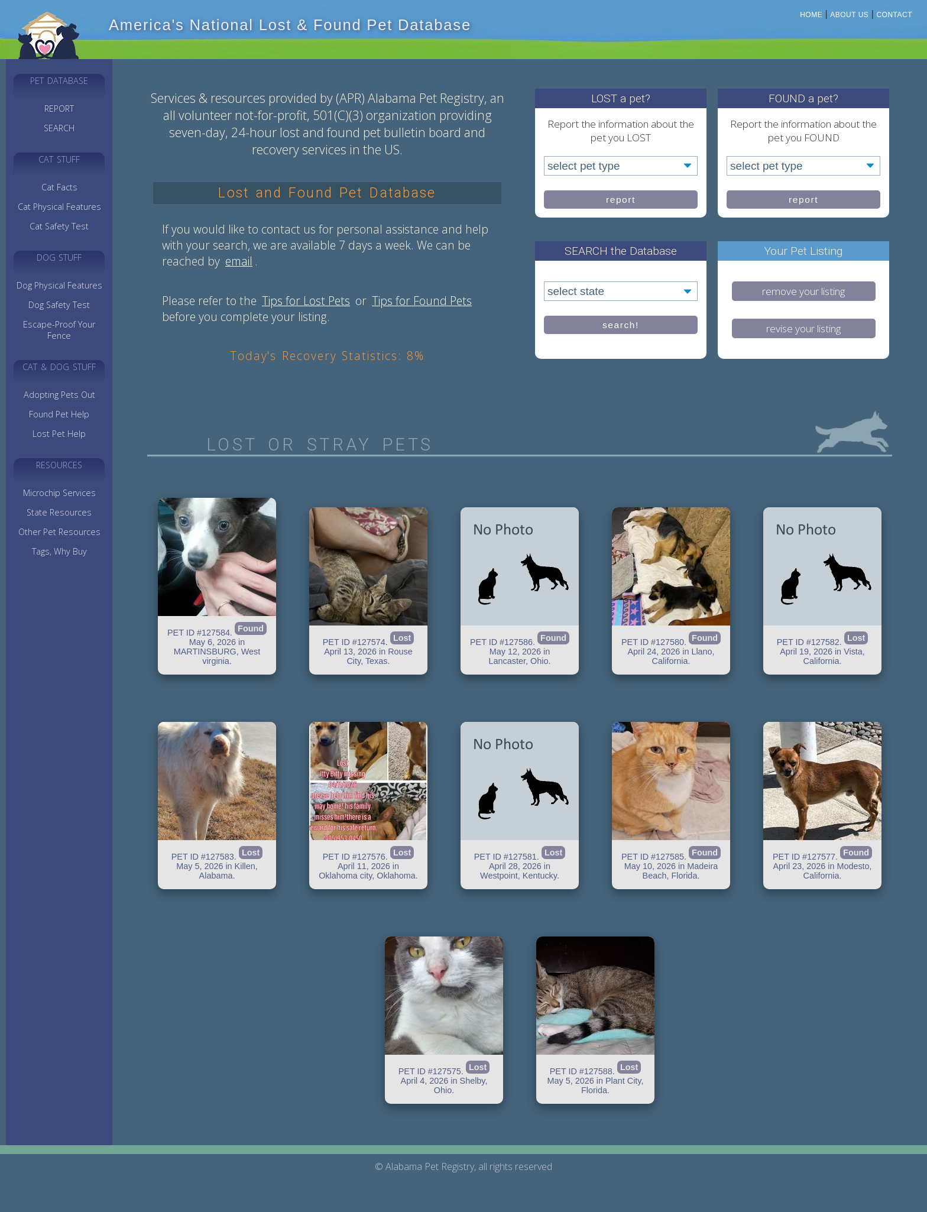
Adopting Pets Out (59, 394)
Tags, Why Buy (59, 551)
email (238, 261)
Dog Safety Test (59, 304)
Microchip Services (59, 492)
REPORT (59, 108)
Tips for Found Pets (422, 301)
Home (811, 15)
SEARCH (59, 128)
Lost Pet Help (59, 433)
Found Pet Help (59, 414)
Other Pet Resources (59, 531)
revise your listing (803, 328)
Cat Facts (59, 187)
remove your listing (803, 291)
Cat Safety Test (59, 226)
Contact (894, 15)
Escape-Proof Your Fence (59, 330)
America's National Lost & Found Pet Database (290, 25)
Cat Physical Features (59, 206)
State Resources (59, 512)
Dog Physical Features (59, 285)
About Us (849, 15)
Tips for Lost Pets (306, 301)
